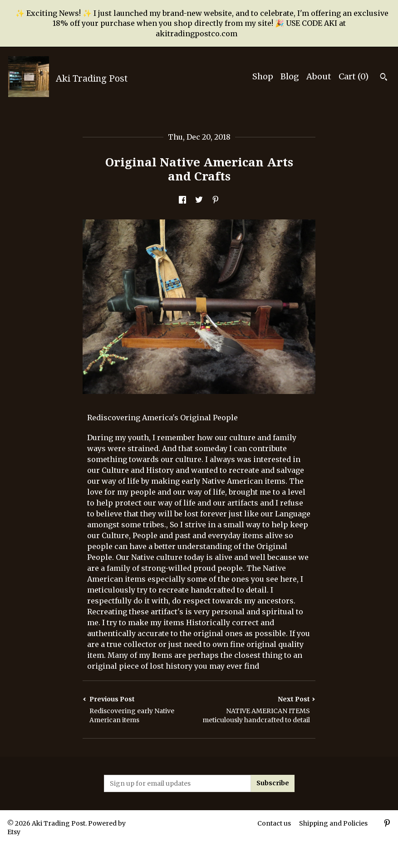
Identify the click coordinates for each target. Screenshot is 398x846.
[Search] (383, 78)
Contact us (274, 823)
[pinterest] (387, 824)
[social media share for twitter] (199, 200)
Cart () (354, 76)
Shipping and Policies (333, 823)
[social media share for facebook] (182, 200)
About (318, 76)
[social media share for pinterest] (215, 200)
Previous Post (141, 709)
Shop (262, 76)
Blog (289, 76)
